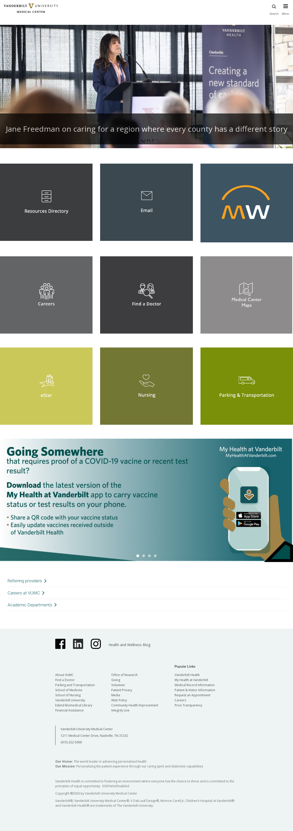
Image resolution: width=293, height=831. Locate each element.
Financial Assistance (69, 710)
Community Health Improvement (134, 705)
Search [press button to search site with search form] (274, 9)
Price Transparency (188, 705)
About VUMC (64, 675)
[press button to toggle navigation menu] (285, 12)
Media (115, 695)
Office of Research (124, 675)
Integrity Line (120, 710)
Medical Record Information (195, 685)
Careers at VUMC (24, 592)
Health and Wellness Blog (129, 644)
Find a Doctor (65, 680)
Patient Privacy (121, 690)
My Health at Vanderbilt (191, 680)
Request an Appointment (192, 695)
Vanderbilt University (70, 700)
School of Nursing (68, 695)
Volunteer (118, 685)
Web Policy (119, 700)
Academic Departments (30, 604)
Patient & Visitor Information (195, 690)
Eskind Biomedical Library (73, 705)
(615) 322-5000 (71, 742)
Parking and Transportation (75, 685)
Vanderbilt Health (187, 675)
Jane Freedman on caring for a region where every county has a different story (146, 129)
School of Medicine (68, 690)
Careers (180, 700)
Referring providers (25, 580)
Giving (115, 680)
